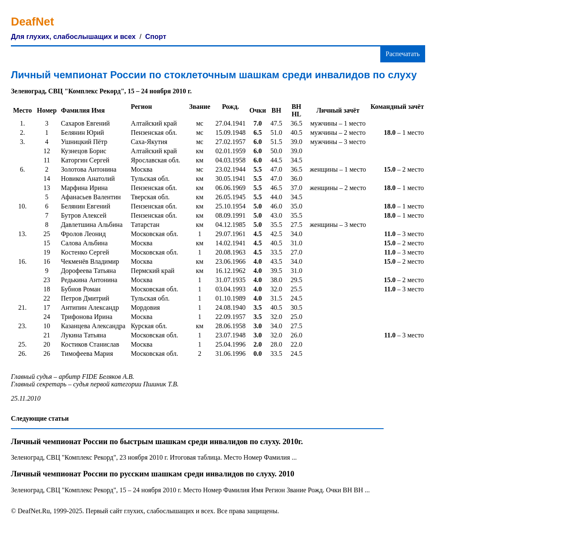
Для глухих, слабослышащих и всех (73, 37)
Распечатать (403, 53)
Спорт (155, 37)
